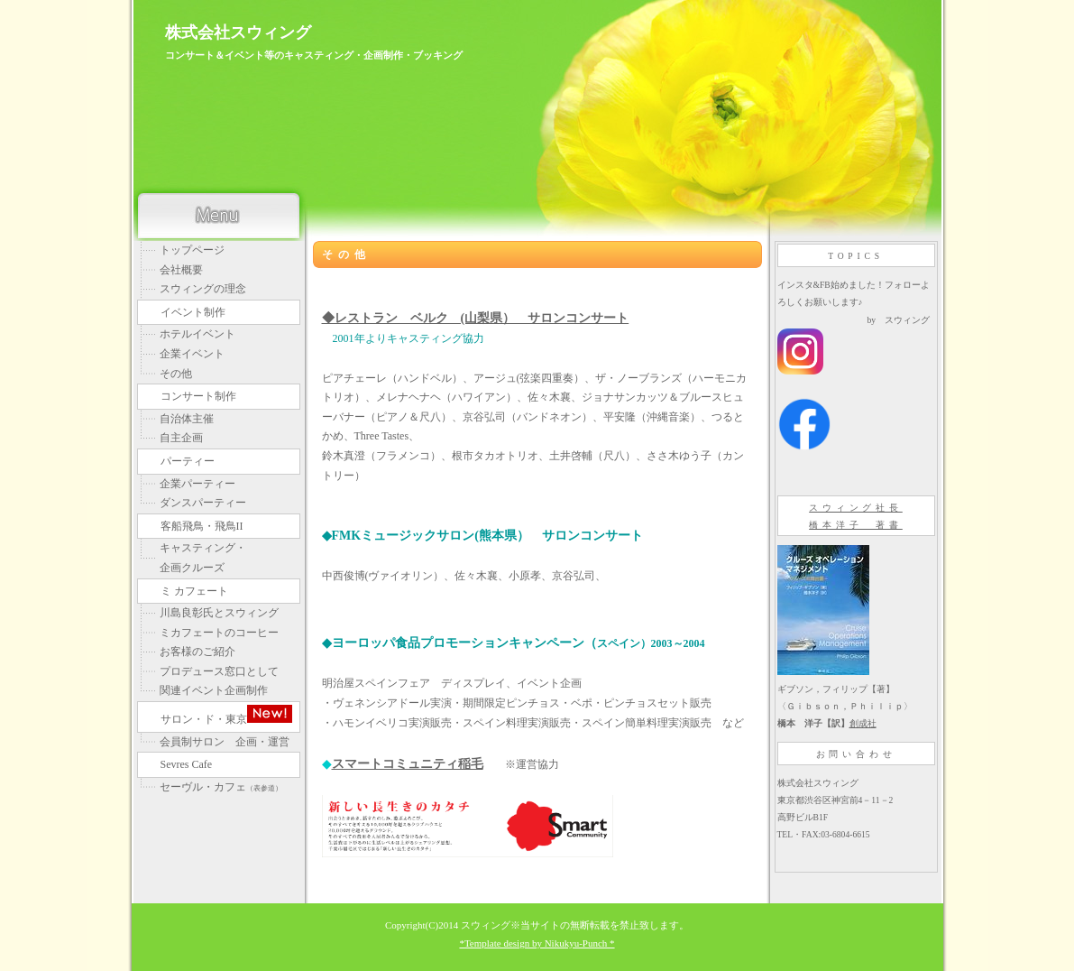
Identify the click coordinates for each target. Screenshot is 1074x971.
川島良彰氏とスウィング (219, 612)
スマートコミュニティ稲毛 (407, 763)
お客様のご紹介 (197, 651)
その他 (176, 373)
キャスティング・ (203, 547)
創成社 (863, 723)
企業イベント (192, 353)
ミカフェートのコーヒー (219, 632)
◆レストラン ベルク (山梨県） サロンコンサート (475, 317)
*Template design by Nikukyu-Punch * (536, 943)
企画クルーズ (192, 567)
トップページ (192, 250)
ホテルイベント (197, 334)
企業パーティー (197, 483)
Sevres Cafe (187, 764)
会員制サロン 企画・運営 (224, 741)
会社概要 (181, 270)
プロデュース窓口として (219, 671)
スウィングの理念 (203, 288)
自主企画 (181, 437)
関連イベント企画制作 (214, 690)
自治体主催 (187, 418)
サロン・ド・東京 (226, 715)
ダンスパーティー (203, 502)
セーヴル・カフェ (221, 787)
